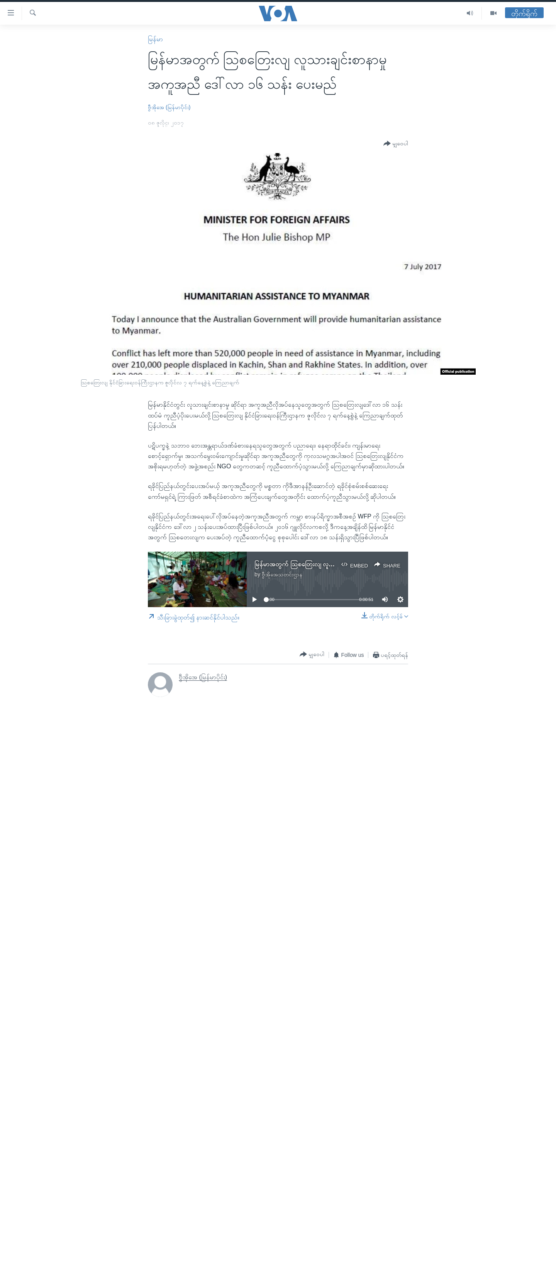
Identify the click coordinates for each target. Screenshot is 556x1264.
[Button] (395, 143)
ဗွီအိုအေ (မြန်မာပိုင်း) (169, 107)
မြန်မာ (155, 39)
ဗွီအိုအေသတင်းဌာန (282, 574)
